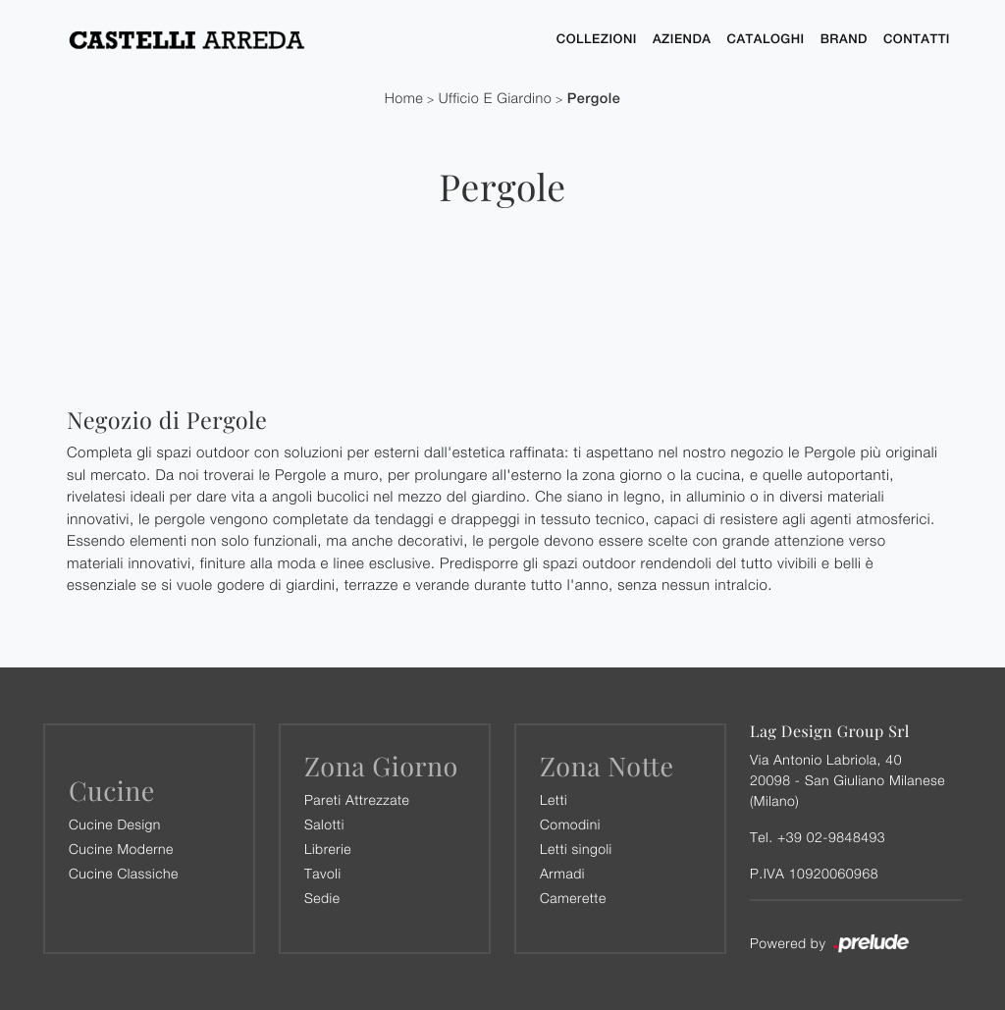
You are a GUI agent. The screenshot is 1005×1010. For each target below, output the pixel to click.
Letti (553, 799)
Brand (844, 38)
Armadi (562, 873)
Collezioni (596, 38)
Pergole (594, 98)
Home (404, 98)
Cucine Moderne (121, 848)
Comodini (570, 824)
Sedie (322, 897)
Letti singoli (576, 848)
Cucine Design (115, 824)
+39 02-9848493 (831, 836)
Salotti (324, 824)
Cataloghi (766, 38)
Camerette (573, 897)
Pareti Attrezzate (356, 799)
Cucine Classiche (124, 873)
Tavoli (323, 873)
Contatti (916, 38)
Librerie (327, 848)
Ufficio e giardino (496, 98)
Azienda (682, 38)
